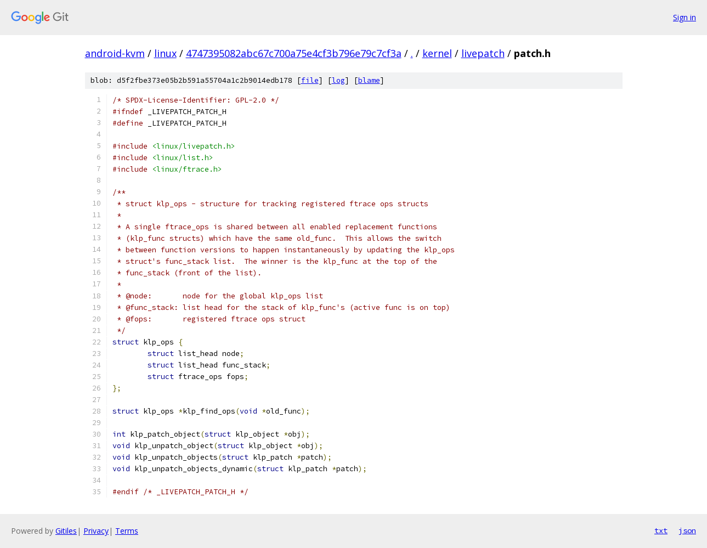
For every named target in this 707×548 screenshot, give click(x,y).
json (687, 530)
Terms (126, 531)
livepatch (483, 53)
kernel (437, 53)
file (310, 80)
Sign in (684, 17)
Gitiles (66, 531)
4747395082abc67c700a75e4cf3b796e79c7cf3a (293, 53)
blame (369, 80)
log (338, 80)
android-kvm (115, 53)
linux (165, 53)
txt (661, 530)
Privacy (96, 531)
